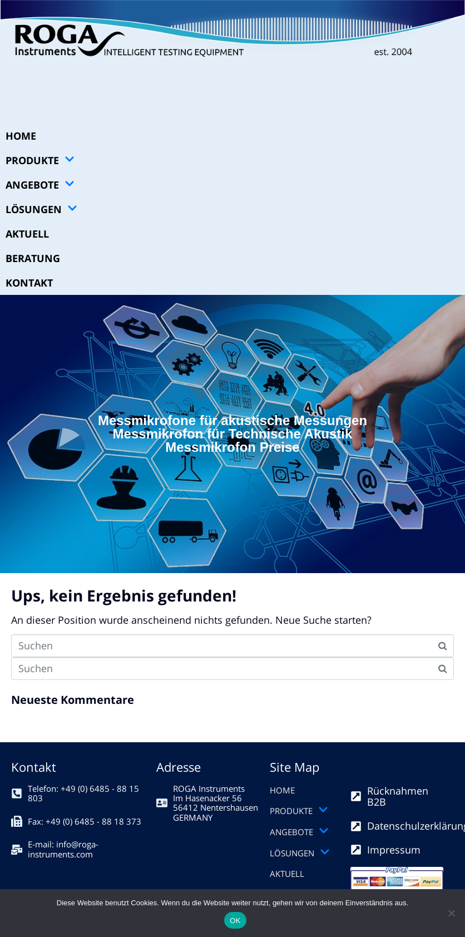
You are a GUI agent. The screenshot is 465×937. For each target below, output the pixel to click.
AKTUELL (27, 233)
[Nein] (451, 913)
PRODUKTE (40, 160)
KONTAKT (29, 282)
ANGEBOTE (40, 184)
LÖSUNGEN (41, 209)
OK (235, 920)
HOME (21, 135)
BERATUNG (33, 258)
